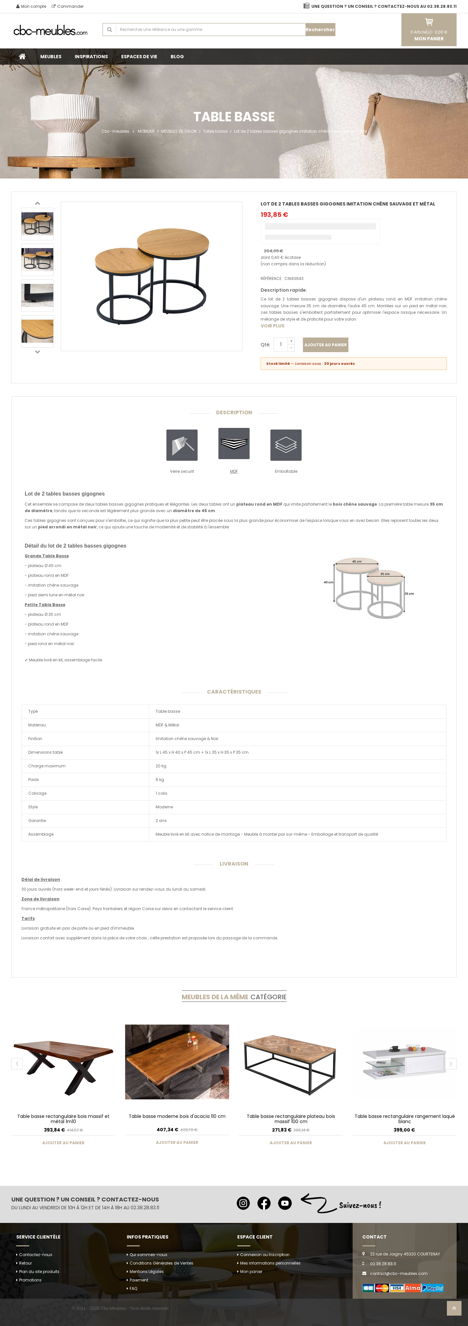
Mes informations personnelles (270, 1263)
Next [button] (37, 351)
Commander (68, 6)
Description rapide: (284, 290)
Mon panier (251, 1271)
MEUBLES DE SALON (179, 131)
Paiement (139, 1280)
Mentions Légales (147, 1271)
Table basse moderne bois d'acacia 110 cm (177, 1116)
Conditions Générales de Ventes (161, 1263)
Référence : (272, 278)
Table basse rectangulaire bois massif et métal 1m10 (63, 1118)
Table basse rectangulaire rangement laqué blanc (405, 1118)
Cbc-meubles (115, 131)
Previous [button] (37, 202)
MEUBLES (50, 56)
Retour (25, 1263)
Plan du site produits (39, 1271)
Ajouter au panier (326, 345)
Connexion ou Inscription (265, 1254)
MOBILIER (146, 131)
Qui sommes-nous (148, 1254)
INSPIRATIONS (91, 56)
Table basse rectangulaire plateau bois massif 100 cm (291, 1118)
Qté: (265, 344)
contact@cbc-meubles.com (399, 1273)
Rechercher (320, 29)
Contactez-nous (35, 1254)
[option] (37, 224)
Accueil (22, 56)
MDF (234, 471)
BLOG (177, 56)
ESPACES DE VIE (139, 56)
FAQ (133, 1288)
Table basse (215, 131)
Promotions (30, 1280)
